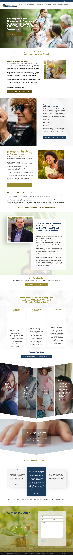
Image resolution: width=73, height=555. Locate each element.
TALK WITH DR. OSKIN (15, 34)
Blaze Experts (50, 553)
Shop (61, 1)
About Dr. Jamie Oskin (62, 4)
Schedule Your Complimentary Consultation (36, 356)
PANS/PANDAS (45, 387)
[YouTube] (58, 1)
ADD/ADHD (44, 386)
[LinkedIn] (56, 1)
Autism (7, 386)
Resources (48, 4)
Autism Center (39, 4)
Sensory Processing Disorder (44, 390)
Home (20, 4)
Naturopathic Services (28, 4)
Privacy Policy (10, 553)
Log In (64, 1)
